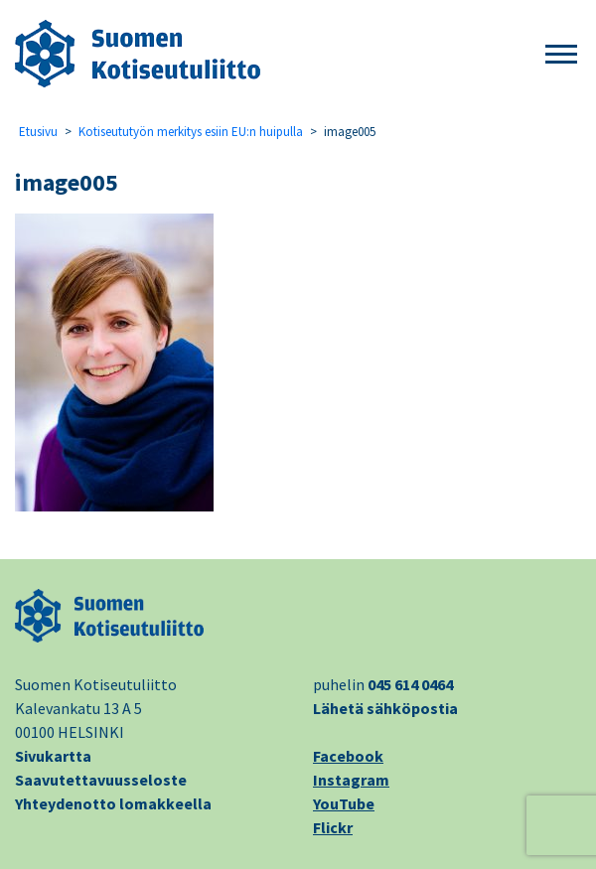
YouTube (343, 803)
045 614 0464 (410, 684)
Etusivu (38, 131)
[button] (561, 55)
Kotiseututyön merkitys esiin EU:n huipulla (190, 131)
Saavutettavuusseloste (101, 780)
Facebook (348, 756)
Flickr (333, 827)
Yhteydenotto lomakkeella (113, 803)
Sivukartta (53, 756)
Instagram (351, 780)
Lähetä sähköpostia (385, 708)
